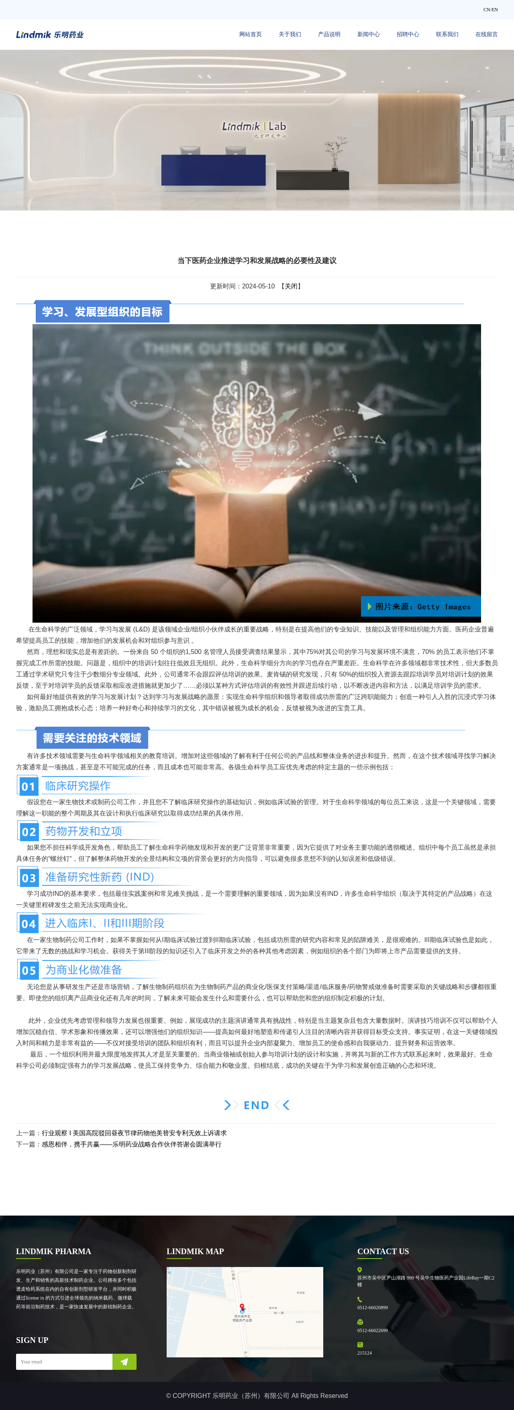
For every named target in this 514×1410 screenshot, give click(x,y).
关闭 (291, 286)
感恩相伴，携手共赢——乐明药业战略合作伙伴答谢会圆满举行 (132, 1144)
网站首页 (250, 34)
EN (495, 9)
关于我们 (290, 34)
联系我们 (447, 34)
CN (486, 9)
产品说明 (329, 34)
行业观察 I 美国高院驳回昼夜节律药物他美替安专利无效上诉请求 (134, 1133)
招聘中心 (408, 34)
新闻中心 (368, 34)
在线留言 (486, 34)
